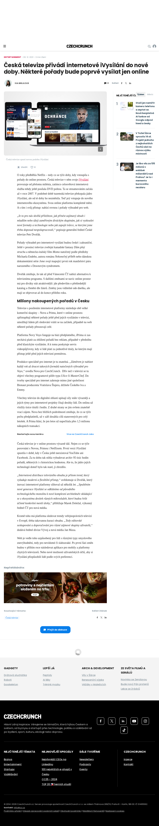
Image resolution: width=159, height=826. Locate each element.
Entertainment (12, 57)
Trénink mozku (51, 684)
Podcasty (85, 764)
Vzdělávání (11, 774)
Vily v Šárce (88, 675)
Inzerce (128, 759)
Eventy (84, 769)
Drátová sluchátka (15, 675)
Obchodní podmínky (70, 811)
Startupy (9, 769)
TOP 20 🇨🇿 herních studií (56, 784)
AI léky (46, 679)
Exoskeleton (11, 684)
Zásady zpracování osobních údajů (41, 811)
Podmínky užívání (13, 811)
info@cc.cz (19, 807)
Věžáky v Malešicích (94, 684)
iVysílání (84, 179)
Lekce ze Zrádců (130, 688)
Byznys (8, 759)
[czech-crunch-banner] (55, 587)
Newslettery (87, 759)
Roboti (8, 679)
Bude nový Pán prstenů (135, 684)
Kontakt (128, 764)
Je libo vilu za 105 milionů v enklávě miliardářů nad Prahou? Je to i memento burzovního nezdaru (145, 175)
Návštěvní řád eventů (93, 811)
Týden (140, 94)
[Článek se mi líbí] (33, 167)
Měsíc (150, 94)
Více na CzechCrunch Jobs (80, 434)
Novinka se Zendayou (134, 679)
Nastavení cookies (115, 811)
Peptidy (47, 675)
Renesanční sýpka (93, 679)
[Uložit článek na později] (22, 167)
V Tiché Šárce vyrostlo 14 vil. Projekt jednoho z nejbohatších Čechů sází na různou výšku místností (145, 143)
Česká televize (12, 618)
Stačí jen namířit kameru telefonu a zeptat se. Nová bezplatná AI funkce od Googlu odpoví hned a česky (145, 113)
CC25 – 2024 (49, 779)
